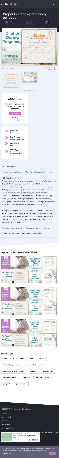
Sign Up (15, 113)
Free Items (5, 413)
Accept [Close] (52, 454)
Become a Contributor (22, 409)
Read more (7, 454)
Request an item (8, 428)
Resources (5, 421)
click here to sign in (15, 120)
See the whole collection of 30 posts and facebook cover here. (28, 172)
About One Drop (7, 417)
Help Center (6, 424)
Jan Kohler (9, 69)
